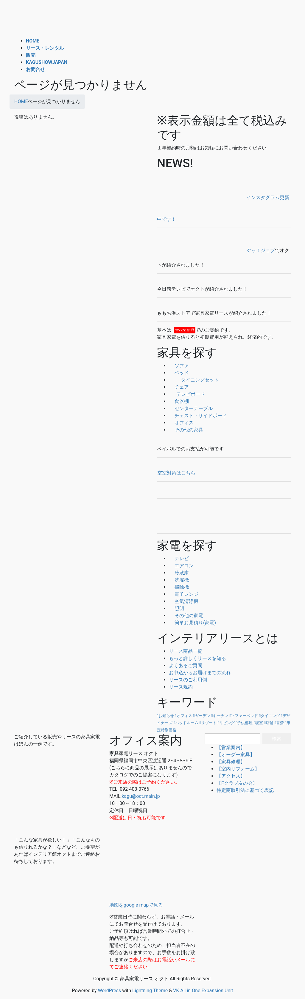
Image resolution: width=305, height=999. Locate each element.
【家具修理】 (231, 762)
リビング (227, 723)
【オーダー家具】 (236, 754)
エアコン (181, 565)
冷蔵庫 (179, 573)
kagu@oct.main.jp (141, 796)
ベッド (179, 373)
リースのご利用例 (188, 680)
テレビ (179, 558)
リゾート (209, 723)
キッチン (220, 715)
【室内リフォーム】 (238, 769)
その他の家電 (186, 615)
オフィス (181, 423)
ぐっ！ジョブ (216, 250)
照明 (176, 608)
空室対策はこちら (176, 473)
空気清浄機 (183, 601)
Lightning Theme (150, 990)
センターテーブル (191, 408)
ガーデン (202, 715)
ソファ (179, 365)
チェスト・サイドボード (198, 415)
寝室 (259, 723)
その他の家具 (186, 430)
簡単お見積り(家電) (192, 622)
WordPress (109, 990)
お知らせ (166, 715)
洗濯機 (179, 580)
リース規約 (181, 687)
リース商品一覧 (185, 651)
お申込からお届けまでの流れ (200, 672)
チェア (179, 387)
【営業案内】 (231, 747)
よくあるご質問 (185, 665)
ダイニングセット (194, 380)
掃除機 (179, 587)
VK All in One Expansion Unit (203, 990)
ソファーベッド (244, 715)
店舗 (269, 723)
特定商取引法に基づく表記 (245, 790)
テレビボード (187, 394)
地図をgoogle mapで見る (136, 905)
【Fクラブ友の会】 (237, 783)
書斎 (280, 723)
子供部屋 (245, 723)
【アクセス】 (231, 776)
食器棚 (179, 401)
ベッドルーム (186, 723)
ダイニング (270, 715)
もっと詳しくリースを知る (197, 658)
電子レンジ (183, 594)
